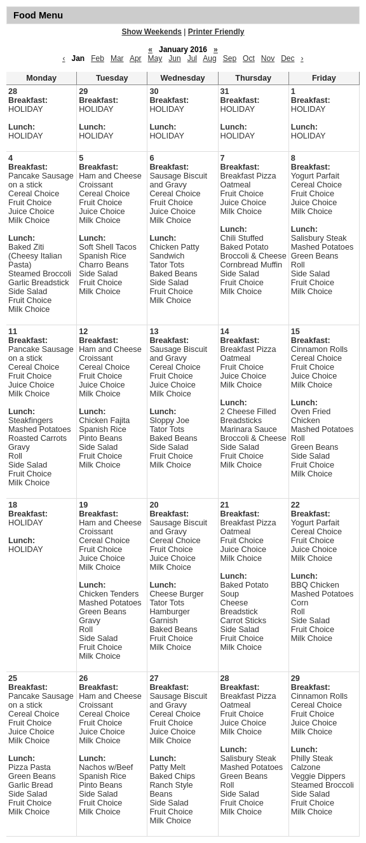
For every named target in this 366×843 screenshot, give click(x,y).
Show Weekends (152, 31)
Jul (192, 58)
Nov (267, 58)
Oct (249, 58)
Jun (174, 58)
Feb (97, 58)
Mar (117, 58)
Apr (136, 58)
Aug (209, 58)
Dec (287, 58)
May (155, 58)
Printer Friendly (216, 31)
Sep (229, 58)
